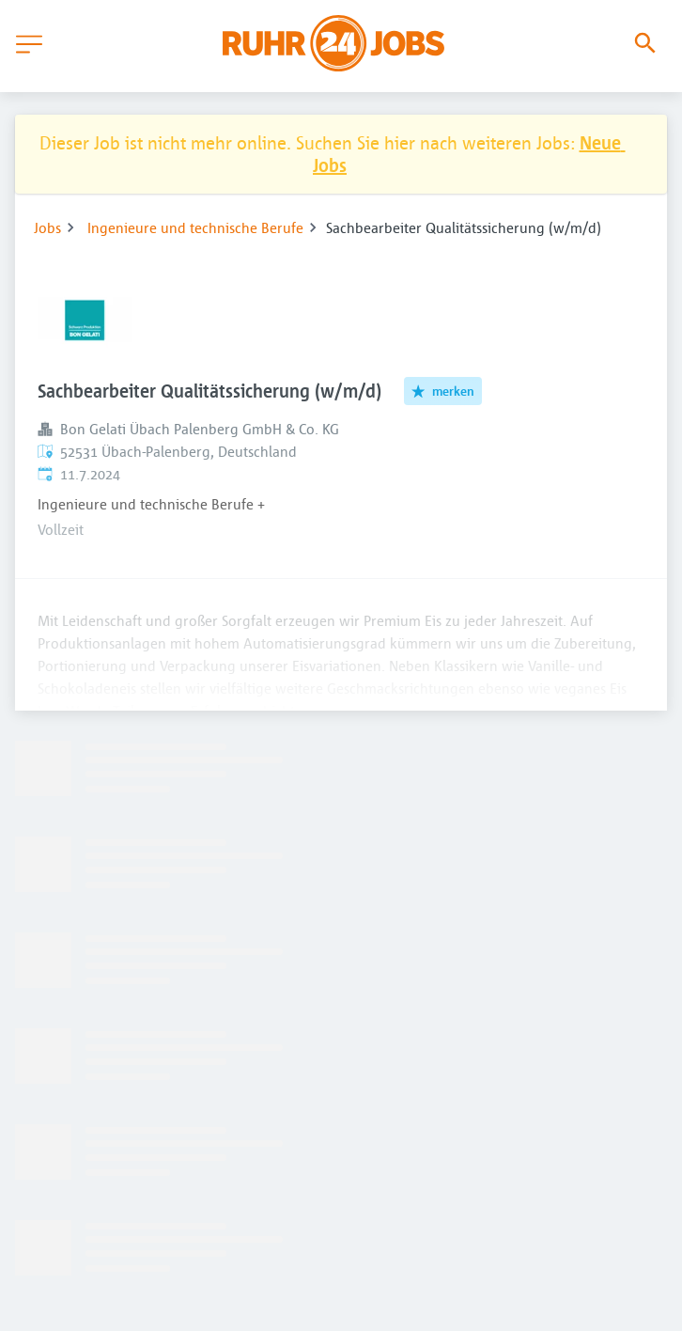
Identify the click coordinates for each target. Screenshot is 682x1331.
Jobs (47, 227)
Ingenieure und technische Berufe (195, 227)
